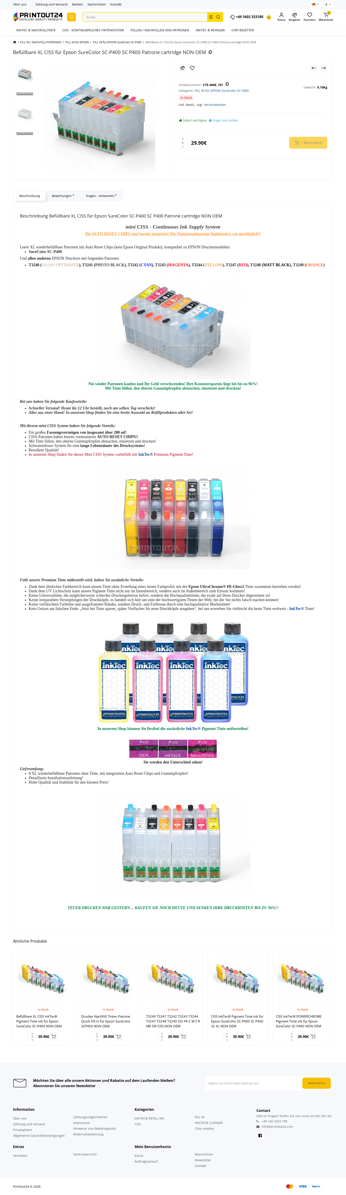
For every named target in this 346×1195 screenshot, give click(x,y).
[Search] (218, 17)
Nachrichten (97, 4)
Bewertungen (63, 195)
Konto (139, 1156)
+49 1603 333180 (246, 17)
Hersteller (20, 1156)
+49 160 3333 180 (271, 1121)
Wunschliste (204, 1154)
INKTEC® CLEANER (209, 1123)
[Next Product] (323, 68)
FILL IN (200, 1117)
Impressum (81, 1123)
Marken (77, 4)
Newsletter (203, 1160)
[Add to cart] (53, 1036)
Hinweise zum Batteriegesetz (94, 1128)
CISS (138, 1124)
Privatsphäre (22, 1130)
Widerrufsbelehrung (88, 1134)
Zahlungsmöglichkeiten (90, 1117)
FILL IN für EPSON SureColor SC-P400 (222, 90)
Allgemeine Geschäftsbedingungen (39, 1135)
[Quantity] (183, 142)
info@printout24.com (274, 1127)
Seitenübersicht (85, 1154)
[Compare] (182, 68)
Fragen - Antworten (101, 195)
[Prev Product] (314, 68)
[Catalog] (71, 17)
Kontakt (116, 4)
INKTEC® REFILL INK (149, 1118)
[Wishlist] (192, 68)
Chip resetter (204, 1128)
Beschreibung (29, 196)
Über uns (20, 4)
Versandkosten (215, 105)
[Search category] (210, 17)
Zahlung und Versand (52, 4)
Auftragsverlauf (146, 1161)
